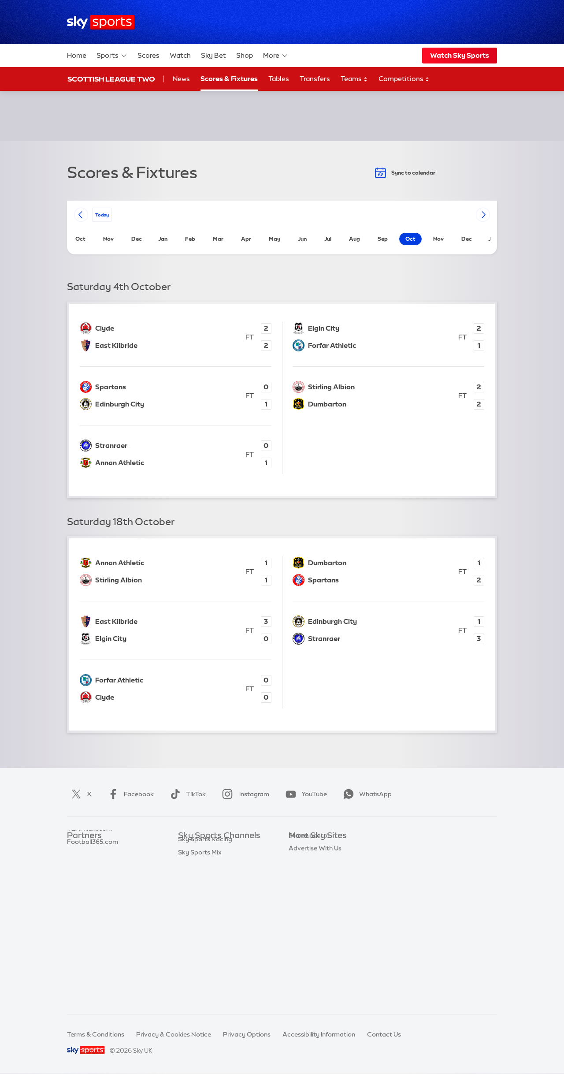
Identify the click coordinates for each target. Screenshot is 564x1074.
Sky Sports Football (207, 876)
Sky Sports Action (204, 941)
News (181, 78)
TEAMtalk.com (89, 876)
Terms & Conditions (95, 1034)
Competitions (404, 79)
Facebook (129, 794)
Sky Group (304, 889)
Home (76, 55)
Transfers (315, 78)
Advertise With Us (315, 954)
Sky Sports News (203, 954)
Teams (354, 79)
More (275, 55)
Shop (244, 55)
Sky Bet (213, 55)
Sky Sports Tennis (204, 928)
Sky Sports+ (195, 967)
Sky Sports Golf (201, 902)
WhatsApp (366, 794)
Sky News (303, 862)
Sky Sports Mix (200, 994)
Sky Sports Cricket (205, 889)
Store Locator (309, 941)
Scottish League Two (111, 78)
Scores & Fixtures (229, 78)
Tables (278, 78)
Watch (180, 55)
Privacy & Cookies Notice (173, 1034)
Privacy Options (247, 1034)
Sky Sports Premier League (217, 862)
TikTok (186, 794)
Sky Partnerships (313, 915)
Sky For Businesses (317, 902)
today (102, 214)
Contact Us (384, 1034)
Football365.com (92, 889)
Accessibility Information (318, 1034)
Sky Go (299, 876)
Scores (148, 55)
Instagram (244, 794)
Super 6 (78, 862)
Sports (111, 55)
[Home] (100, 22)
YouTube (304, 794)
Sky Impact (305, 928)
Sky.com (302, 849)
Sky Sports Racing (205, 980)
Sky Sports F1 (198, 915)
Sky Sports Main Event (211, 849)
